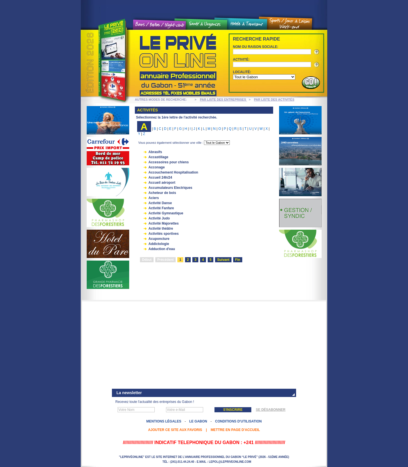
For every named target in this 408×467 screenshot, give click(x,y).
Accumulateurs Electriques (170, 188)
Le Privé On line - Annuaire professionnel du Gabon (150, 63)
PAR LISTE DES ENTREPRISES (223, 99)
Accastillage (158, 157)
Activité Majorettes (163, 223)
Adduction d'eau (161, 249)
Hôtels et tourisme (247, 24)
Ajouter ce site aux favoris (175, 430)
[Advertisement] (204, 345)
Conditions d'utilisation (238, 421)
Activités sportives (163, 234)
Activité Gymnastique (165, 213)
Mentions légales (163, 421)
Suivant (223, 260)
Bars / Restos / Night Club (159, 25)
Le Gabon (198, 421)
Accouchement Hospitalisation (173, 172)
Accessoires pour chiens (168, 162)
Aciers (153, 198)
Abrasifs (155, 152)
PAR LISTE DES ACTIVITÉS (274, 99)
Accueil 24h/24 (160, 177)
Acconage (156, 167)
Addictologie (158, 244)
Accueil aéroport (161, 183)
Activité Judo (159, 218)
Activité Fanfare (161, 208)
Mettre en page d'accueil (235, 430)
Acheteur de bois (162, 193)
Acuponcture (158, 239)
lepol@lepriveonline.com (230, 461)
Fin (237, 260)
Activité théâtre (160, 229)
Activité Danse (160, 203)
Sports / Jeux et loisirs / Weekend (289, 23)
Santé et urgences (206, 24)
